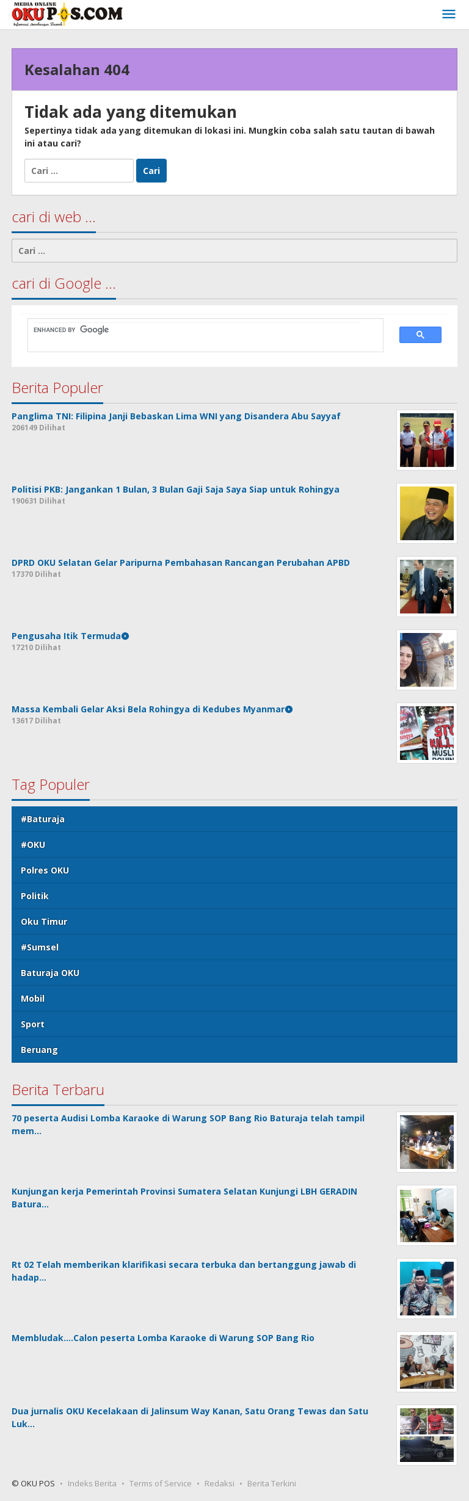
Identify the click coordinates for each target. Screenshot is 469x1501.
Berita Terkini (271, 1483)
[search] (197, 329)
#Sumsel (40, 947)
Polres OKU (45, 870)
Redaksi (219, 1483)
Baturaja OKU (50, 972)
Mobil (33, 998)
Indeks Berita (92, 1483)
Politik (35, 896)
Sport (33, 1024)
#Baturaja (43, 819)
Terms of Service (160, 1483)
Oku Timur (44, 921)
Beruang (39, 1049)
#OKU (33, 844)
